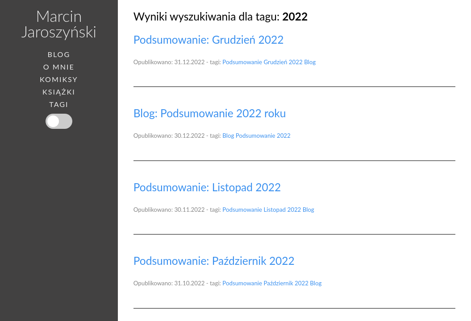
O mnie (59, 66)
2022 (296, 62)
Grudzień (276, 62)
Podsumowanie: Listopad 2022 (207, 187)
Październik (278, 283)
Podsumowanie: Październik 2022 (214, 260)
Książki (58, 91)
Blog (310, 62)
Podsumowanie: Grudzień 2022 (208, 39)
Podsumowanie (242, 62)
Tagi (58, 104)
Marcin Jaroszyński (58, 23)
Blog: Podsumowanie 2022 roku (209, 113)
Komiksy (59, 79)
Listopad (275, 209)
